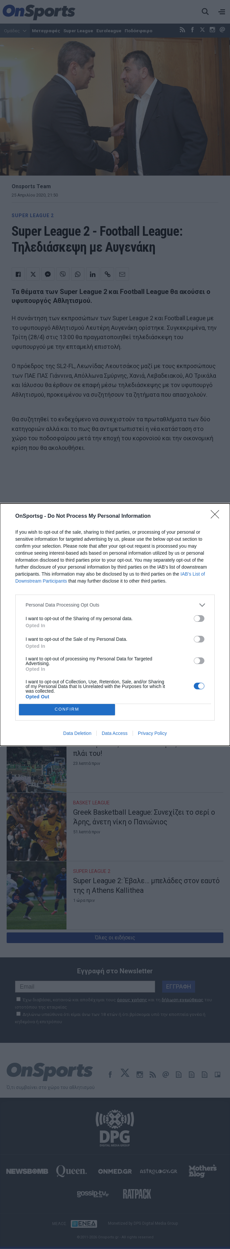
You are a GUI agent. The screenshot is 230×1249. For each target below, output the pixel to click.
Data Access (115, 733)
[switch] (199, 618)
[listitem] (115, 605)
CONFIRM (67, 709)
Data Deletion (77, 733)
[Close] (217, 516)
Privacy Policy (152, 733)
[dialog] (115, 624)
